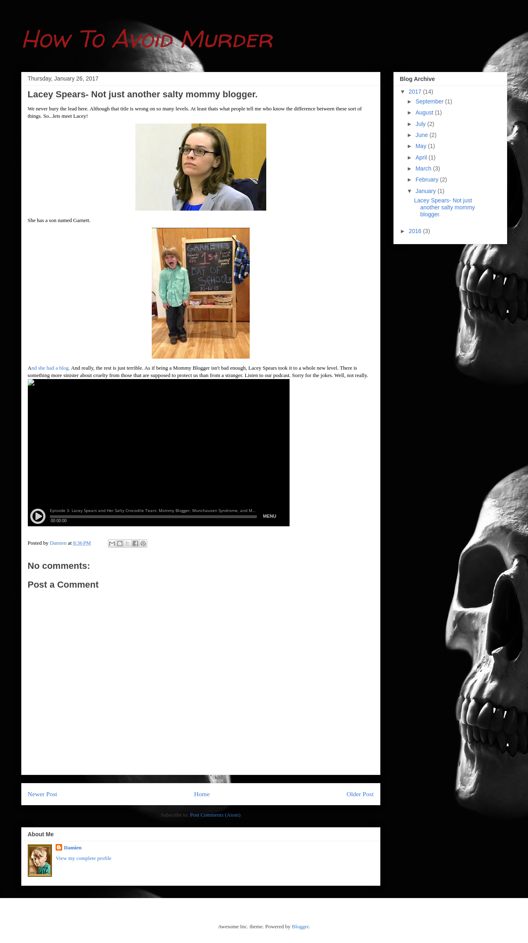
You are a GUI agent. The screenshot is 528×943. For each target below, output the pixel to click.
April (422, 157)
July (421, 124)
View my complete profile (83, 858)
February (428, 179)
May (422, 146)
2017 (416, 91)
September (430, 101)
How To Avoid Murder (146, 38)
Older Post (359, 793)
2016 (416, 231)
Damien (72, 847)
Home (201, 793)
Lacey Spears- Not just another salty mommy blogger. (444, 207)
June (422, 135)
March (424, 168)
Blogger (300, 926)
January (427, 191)
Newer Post (42, 793)
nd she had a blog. (51, 368)
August (425, 112)
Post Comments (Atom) (215, 815)
